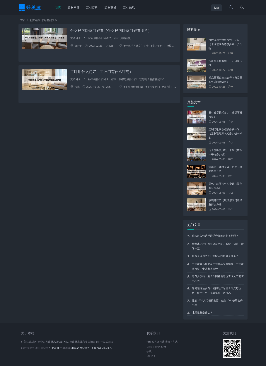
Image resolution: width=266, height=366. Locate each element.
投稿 (216, 7)
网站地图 (84, 348)
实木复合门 (158, 45)
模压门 (173, 45)
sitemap (74, 348)
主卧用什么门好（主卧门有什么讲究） (101, 72)
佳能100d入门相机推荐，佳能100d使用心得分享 (217, 303)
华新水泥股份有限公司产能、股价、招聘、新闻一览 (218, 246)
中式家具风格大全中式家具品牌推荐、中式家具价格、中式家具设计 (218, 266)
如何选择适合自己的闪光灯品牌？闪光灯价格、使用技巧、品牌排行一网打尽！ (216, 290)
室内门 (168, 86)
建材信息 (129, 7)
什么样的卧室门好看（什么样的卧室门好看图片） (111, 31)
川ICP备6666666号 (102, 348)
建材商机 (110, 7)
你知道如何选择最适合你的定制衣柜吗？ (215, 235)
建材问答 (73, 7)
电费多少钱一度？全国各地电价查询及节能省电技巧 (218, 278)
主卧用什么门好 (134, 86)
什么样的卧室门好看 (137, 45)
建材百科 (92, 7)
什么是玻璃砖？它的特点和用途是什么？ (215, 256)
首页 (58, 7)
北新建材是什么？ (202, 312)
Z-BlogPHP (54, 348)
